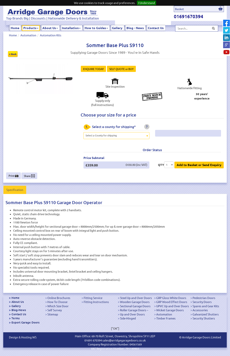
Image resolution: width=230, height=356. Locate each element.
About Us (50, 28)
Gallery (117, 28)
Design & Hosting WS (22, 337)
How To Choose (57, 302)
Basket (179, 9)
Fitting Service (93, 298)
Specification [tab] (14, 189)
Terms (15, 318)
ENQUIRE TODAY (93, 69)
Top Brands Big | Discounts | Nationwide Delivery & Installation (52, 18)
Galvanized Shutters (206, 314)
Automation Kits (50, 35)
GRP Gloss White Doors (171, 298)
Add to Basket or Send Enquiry (199, 165)
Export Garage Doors (25, 322)
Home (15, 28)
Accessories (200, 310)
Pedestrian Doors (204, 298)
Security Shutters (204, 318)
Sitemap (52, 314)
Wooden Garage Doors (135, 302)
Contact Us (156, 28)
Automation (28, 35)
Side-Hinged (128, 318)
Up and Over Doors (132, 314)
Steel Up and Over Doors (136, 298)
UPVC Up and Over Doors (172, 306)
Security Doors (202, 302)
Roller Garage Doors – (134, 310)
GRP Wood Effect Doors (171, 302)
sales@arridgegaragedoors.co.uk (124, 340)
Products (30, 28)
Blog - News (135, 28)
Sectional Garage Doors (135, 306)
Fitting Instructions (96, 302)
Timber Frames (166, 318)
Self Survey (54, 310)
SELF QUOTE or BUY (121, 69)
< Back (12, 53)
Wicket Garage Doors (170, 310)
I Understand (146, 3)
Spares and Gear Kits (206, 306)
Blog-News (18, 310)
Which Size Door (58, 306)
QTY (161, 165)
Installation (71, 28)
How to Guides (96, 28)
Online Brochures (58, 298)
